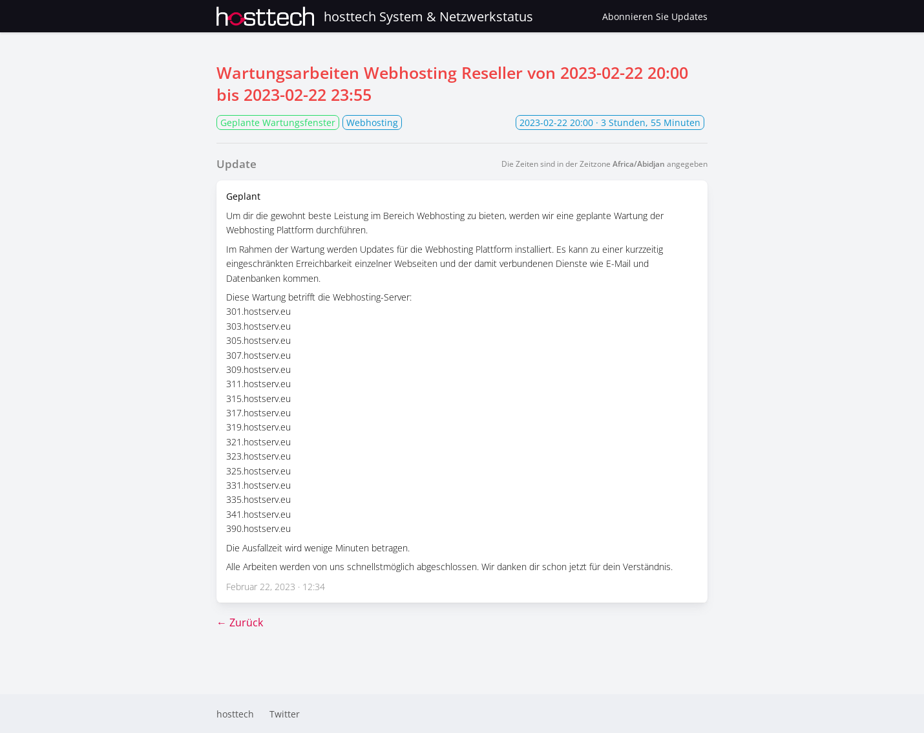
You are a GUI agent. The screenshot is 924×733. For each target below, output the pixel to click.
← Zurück (239, 622)
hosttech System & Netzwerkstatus (374, 16)
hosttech (235, 714)
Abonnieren (655, 16)
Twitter (284, 714)
